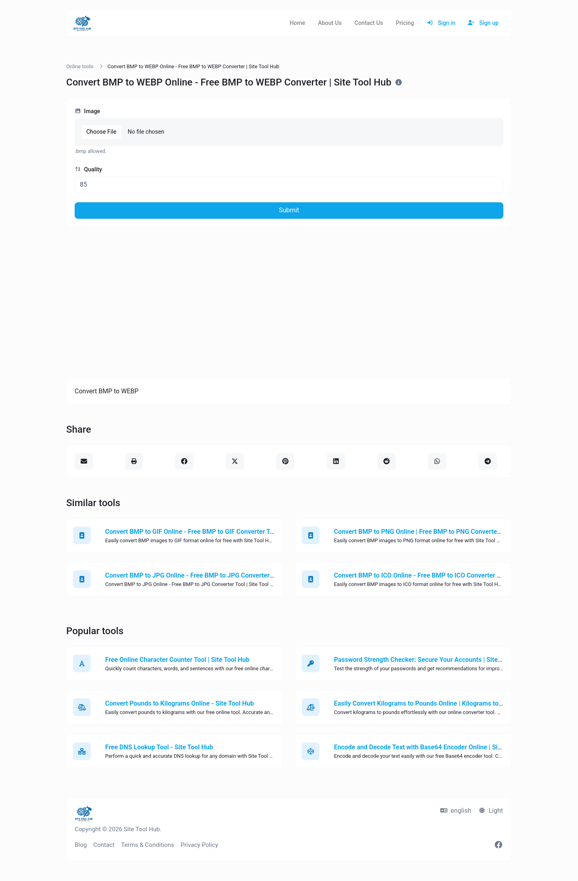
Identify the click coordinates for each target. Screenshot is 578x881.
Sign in (441, 23)
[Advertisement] (289, 302)
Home (297, 23)
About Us (330, 23)
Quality (88, 169)
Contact (103, 844)
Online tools (80, 66)
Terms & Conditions (147, 844)
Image (87, 111)
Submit (289, 210)
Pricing (405, 23)
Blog (81, 844)
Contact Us (368, 23)
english (455, 810)
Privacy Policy (199, 844)
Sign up (483, 23)
